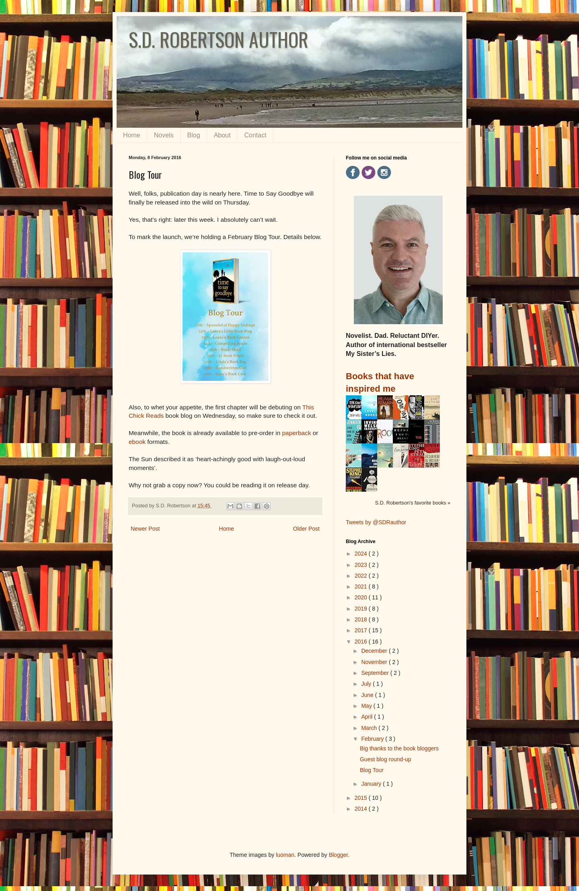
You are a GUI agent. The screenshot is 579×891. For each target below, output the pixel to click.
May (367, 706)
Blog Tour (372, 770)
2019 (362, 608)
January (372, 784)
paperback (297, 432)
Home (131, 135)
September (375, 673)
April (367, 716)
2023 (362, 565)
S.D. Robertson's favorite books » (412, 503)
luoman (285, 855)
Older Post (306, 528)
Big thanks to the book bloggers (399, 748)
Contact (255, 135)
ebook (138, 441)
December (374, 651)
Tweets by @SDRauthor (376, 522)
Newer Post (145, 528)
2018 (362, 619)
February (373, 739)
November (374, 662)
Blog (193, 135)
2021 (362, 586)
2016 (362, 641)
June (368, 695)
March (369, 728)
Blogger (338, 855)
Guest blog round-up (385, 759)
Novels (164, 135)
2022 (362, 575)
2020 (362, 597)
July (367, 684)
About (222, 135)
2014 (362, 808)
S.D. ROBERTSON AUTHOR (218, 39)
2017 (362, 630)
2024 (362, 553)
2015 (362, 798)
